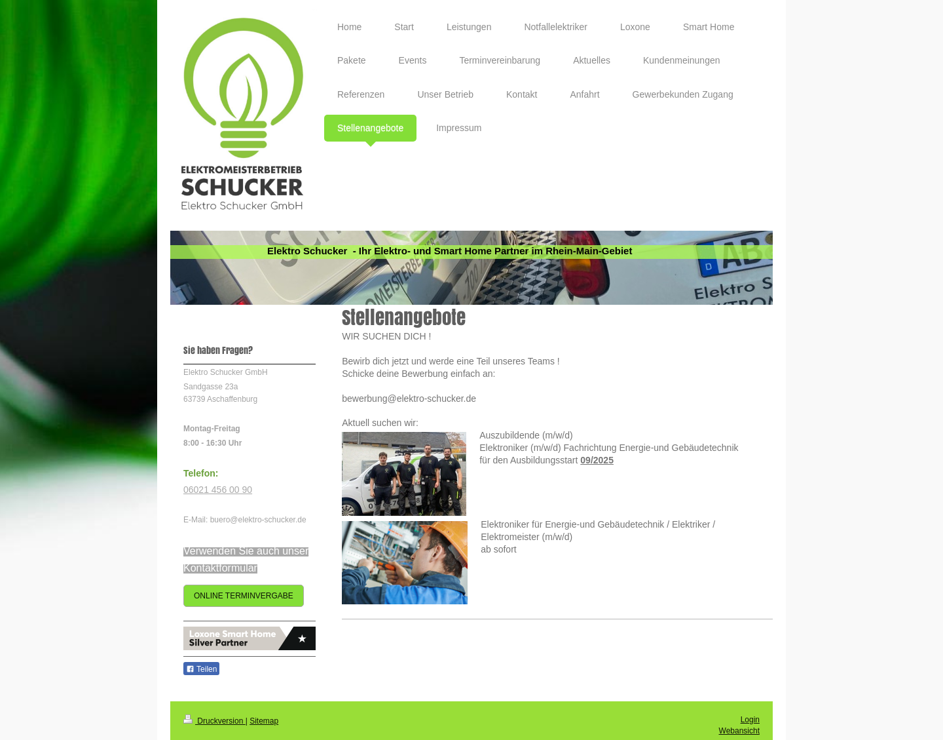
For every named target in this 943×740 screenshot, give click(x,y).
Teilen (201, 669)
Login (750, 719)
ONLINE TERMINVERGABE (243, 595)
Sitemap (264, 721)
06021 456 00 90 (217, 489)
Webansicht (739, 730)
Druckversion (214, 721)
